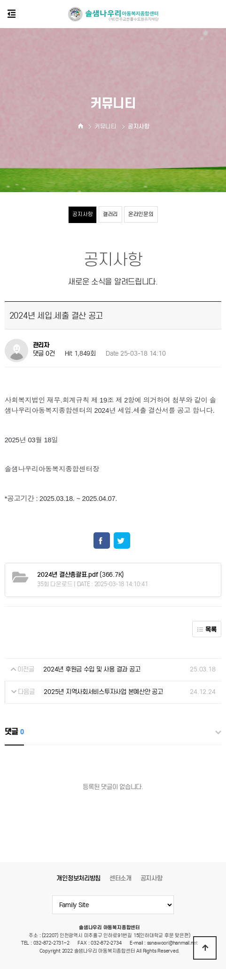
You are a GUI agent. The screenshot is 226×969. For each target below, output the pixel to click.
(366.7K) (80, 575)
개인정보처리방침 (78, 878)
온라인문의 (141, 214)
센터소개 (120, 878)
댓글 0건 (44, 354)
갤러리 (110, 214)
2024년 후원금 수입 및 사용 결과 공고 (91, 669)
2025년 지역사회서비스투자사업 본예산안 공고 (103, 692)
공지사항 (82, 214)
